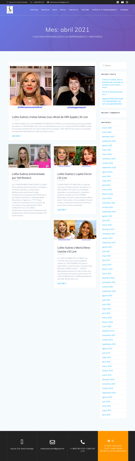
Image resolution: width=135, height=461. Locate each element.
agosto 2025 (107, 145)
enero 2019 (106, 375)
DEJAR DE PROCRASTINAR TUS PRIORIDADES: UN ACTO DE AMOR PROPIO (112, 101)
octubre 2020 (107, 287)
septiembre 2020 (109, 291)
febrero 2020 (107, 322)
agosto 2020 (107, 295)
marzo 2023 (107, 225)
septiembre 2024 (109, 167)
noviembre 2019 (108, 335)
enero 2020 (106, 326)
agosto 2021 (107, 247)
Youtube (85, 10)
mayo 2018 (106, 410)
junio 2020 (106, 304)
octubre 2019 (107, 340)
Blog (55, 10)
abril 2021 (106, 260)
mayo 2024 (106, 181)
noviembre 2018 (108, 384)
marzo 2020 (107, 317)
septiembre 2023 (109, 211)
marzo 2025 (107, 154)
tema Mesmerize (119, 451)
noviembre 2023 (108, 203)
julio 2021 (106, 251)
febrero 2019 (107, 370)
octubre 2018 (107, 388)
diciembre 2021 (108, 229)
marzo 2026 (107, 128)
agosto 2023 (107, 216)
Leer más (15, 136)
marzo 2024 (107, 189)
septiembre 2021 (109, 242)
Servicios (45, 10)
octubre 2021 (107, 238)
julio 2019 (106, 353)
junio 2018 (106, 406)
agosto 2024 (107, 172)
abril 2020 (106, 313)
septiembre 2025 (109, 141)
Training (124, 10)
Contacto (73, 10)
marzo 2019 (107, 366)
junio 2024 (106, 176)
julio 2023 (106, 220)
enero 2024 (106, 198)
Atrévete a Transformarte (104, 10)
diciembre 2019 (108, 331)
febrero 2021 (107, 269)
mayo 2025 (106, 150)
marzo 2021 (107, 264)
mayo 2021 (106, 256)
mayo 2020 (106, 309)
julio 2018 (106, 401)
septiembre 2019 (109, 344)
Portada (34, 10)
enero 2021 (106, 273)
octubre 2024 (107, 163)
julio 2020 (106, 300)
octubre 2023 (107, 207)
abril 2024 (106, 185)
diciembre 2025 (108, 136)
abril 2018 (106, 415)
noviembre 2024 (108, 158)
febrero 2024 (107, 194)
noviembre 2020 (108, 282)
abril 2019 (106, 362)
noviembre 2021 (108, 234)
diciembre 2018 (108, 379)
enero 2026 (106, 132)
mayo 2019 (106, 357)
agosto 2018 (107, 397)
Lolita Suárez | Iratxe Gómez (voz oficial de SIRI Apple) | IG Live (50, 117)
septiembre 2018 (109, 393)
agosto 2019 (107, 348)
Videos (63, 10)
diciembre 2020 (108, 278)
